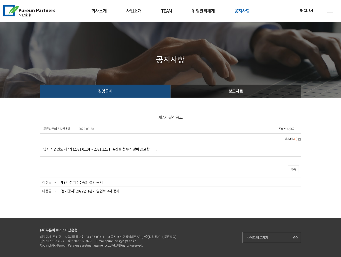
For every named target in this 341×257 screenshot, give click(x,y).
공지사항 (242, 11)
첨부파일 (292, 139)
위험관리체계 (203, 11)
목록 (293, 169)
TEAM (166, 11)
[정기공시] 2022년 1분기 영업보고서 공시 (89, 190)
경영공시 (105, 91)
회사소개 (99, 11)
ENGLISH (306, 11)
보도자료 (236, 91)
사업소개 (133, 11)
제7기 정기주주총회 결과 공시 (81, 182)
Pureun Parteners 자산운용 (29, 11)
